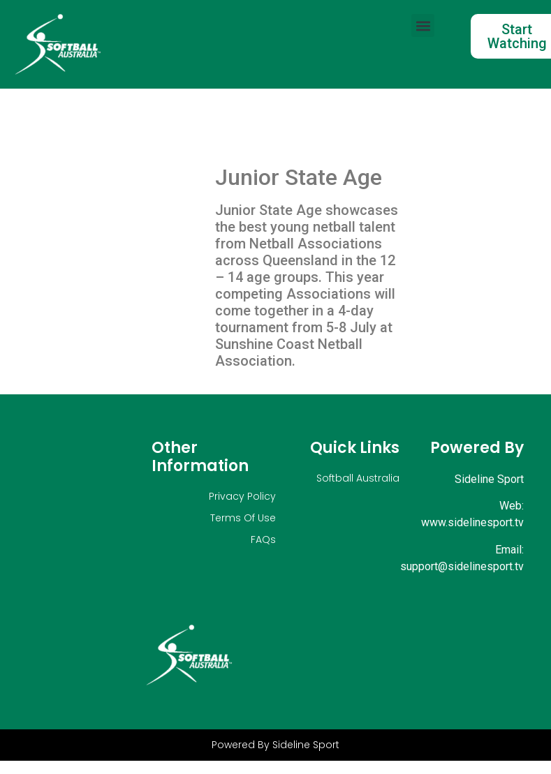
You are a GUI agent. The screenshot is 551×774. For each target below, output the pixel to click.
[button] (422, 25)
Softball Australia (357, 478)
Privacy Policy (242, 496)
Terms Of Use (243, 518)
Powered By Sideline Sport (275, 745)
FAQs (263, 539)
